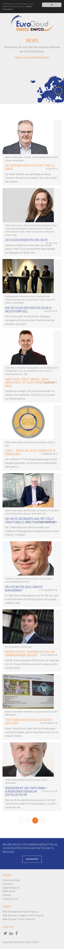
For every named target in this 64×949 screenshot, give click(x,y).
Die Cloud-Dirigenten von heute (26, 240)
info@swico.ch (10, 898)
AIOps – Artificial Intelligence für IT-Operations (30, 452)
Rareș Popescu (31, 911)
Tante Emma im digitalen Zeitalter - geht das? (29, 721)
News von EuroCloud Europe (32, 57)
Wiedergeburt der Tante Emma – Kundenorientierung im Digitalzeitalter (26, 791)
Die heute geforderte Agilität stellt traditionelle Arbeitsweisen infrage (30, 520)
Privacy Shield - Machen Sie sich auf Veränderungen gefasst (30, 653)
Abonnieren (32, 859)
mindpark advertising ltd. (31, 915)
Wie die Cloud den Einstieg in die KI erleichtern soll (28, 309)
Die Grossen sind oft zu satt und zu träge (30, 167)
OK (52, 5)
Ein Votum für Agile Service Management (24, 588)
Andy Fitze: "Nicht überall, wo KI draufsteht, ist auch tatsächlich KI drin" (30, 382)
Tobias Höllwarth (26, 919)
